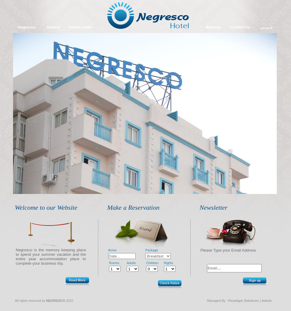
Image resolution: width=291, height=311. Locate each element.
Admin (267, 300)
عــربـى (266, 27)
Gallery (53, 27)
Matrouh (213, 27)
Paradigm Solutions (243, 300)
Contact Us (240, 27)
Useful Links (80, 27)
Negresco (26, 27)
